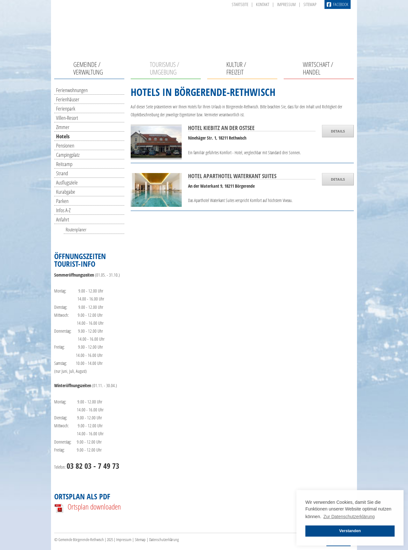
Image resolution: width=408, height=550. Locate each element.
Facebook (337, 4)
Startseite (240, 4)
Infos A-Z (63, 210)
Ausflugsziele (67, 182)
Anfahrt (62, 219)
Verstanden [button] (350, 531)
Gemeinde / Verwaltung (88, 68)
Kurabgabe (65, 191)
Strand (62, 173)
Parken (62, 201)
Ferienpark (65, 108)
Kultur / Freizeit (236, 68)
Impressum (286, 4)
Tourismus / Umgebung (164, 68)
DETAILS (338, 131)
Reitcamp (64, 164)
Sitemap (310, 4)
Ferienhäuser (67, 99)
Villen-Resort (67, 117)
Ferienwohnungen (72, 90)
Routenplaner (76, 229)
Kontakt (262, 4)
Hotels (62, 136)
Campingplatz (67, 154)
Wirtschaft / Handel (318, 68)
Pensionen (65, 145)
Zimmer (62, 127)
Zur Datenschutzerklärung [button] (349, 516)
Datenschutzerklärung (164, 539)
